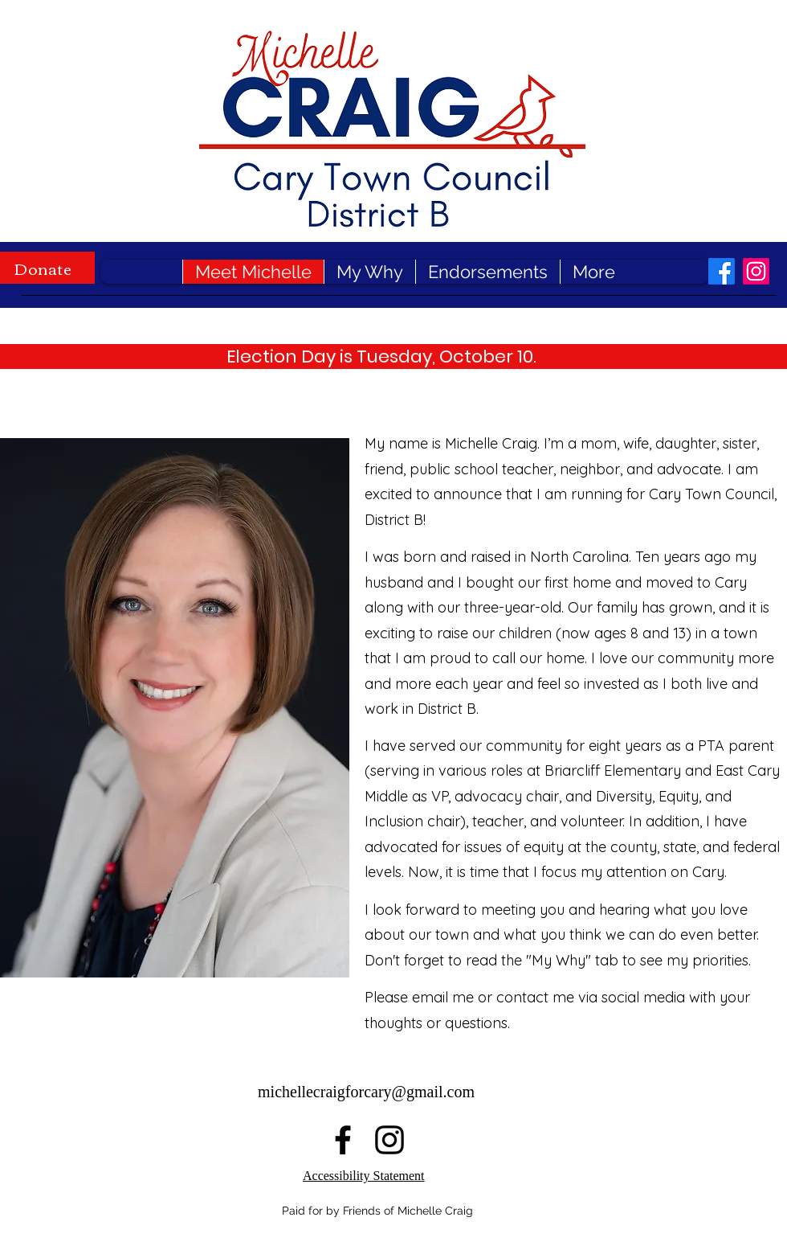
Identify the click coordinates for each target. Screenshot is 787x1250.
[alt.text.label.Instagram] (756, 271)
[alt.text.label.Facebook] (721, 271)
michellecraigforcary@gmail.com (366, 1091)
